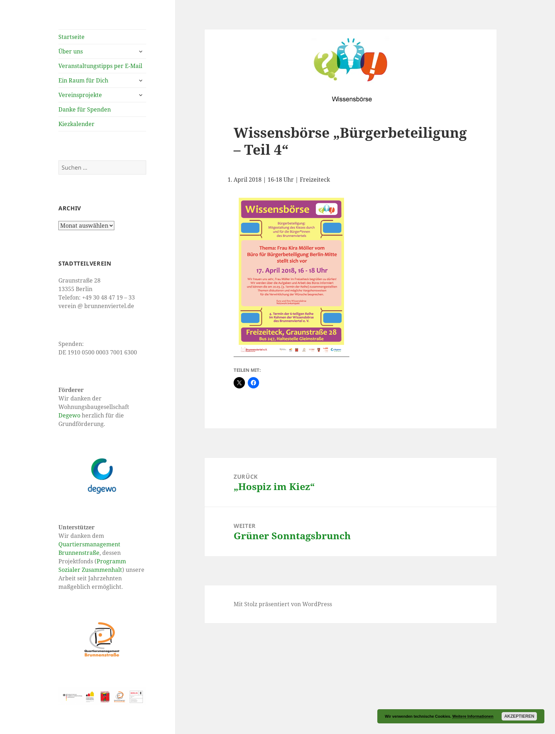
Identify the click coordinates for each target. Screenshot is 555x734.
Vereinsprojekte (80, 95)
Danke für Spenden (84, 109)
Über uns (70, 51)
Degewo (69, 415)
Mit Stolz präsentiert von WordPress (283, 604)
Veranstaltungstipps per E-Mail (100, 66)
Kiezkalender (76, 124)
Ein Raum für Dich (83, 80)
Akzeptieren (519, 716)
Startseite (71, 37)
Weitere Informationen (472, 716)
